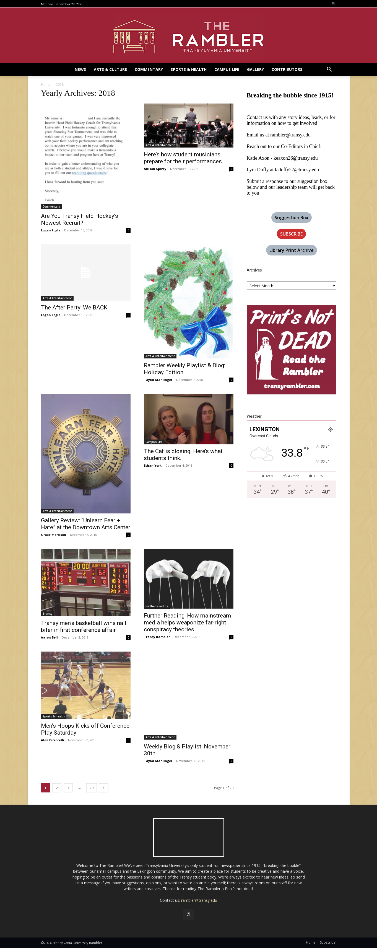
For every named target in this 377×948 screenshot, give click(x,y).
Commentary (51, 206)
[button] (329, 69)
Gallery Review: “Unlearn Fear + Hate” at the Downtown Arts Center (85, 524)
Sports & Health (54, 716)
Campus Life (153, 442)
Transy (47, 614)
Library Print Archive (291, 250)
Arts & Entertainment (160, 145)
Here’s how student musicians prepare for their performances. (183, 158)
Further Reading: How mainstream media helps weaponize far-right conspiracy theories (187, 622)
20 (91, 788)
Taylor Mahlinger (158, 380)
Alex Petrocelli (52, 740)
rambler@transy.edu (290, 135)
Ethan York (153, 465)
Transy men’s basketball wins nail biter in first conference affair (83, 626)
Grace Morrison (53, 535)
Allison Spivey (155, 169)
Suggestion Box (291, 218)
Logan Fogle (50, 230)
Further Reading (156, 606)
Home (46, 84)
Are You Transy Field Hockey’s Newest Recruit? (79, 219)
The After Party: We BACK (74, 307)
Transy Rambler (157, 637)
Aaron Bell (49, 637)
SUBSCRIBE (291, 234)
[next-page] (103, 787)
